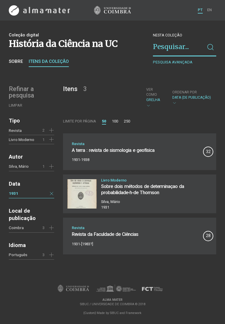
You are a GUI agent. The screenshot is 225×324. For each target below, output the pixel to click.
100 (115, 121)
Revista (15, 130)
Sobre (16, 61)
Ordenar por (184, 92)
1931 (13, 193)
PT (200, 10)
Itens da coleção (49, 61)
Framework (134, 313)
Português (18, 254)
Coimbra (16, 227)
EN (209, 10)
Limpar (15, 105)
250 (127, 121)
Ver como (151, 92)
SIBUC (114, 313)
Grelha (154, 97)
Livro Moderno (21, 139)
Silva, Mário (19, 166)
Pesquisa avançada (172, 62)
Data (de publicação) (191, 97)
